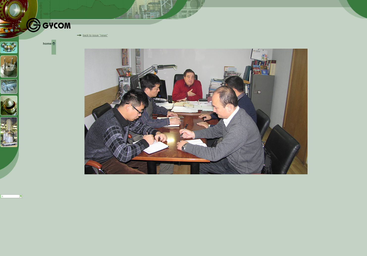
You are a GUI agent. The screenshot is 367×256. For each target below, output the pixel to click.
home (47, 43)
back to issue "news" (95, 35)
